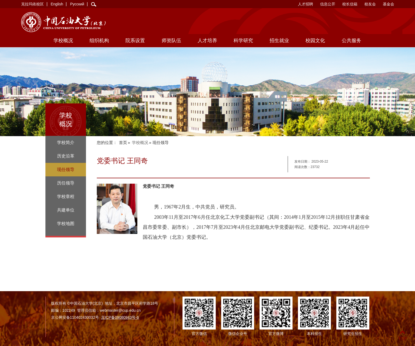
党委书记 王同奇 (158, 186)
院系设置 (135, 40)
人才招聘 (305, 4)
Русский (77, 4)
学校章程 (65, 196)
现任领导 (65, 169)
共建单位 (65, 210)
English (57, 4)
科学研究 (243, 40)
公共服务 (351, 40)
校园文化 (315, 40)
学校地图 (65, 223)
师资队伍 (171, 40)
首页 (123, 142)
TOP (402, 335)
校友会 (370, 4)
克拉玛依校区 (32, 4)
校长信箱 (349, 4)
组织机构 (99, 40)
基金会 (388, 4)
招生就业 (279, 40)
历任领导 (65, 183)
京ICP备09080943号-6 (120, 317)
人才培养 (207, 40)
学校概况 (63, 40)
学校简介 (65, 142)
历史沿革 (65, 156)
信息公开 (327, 4)
